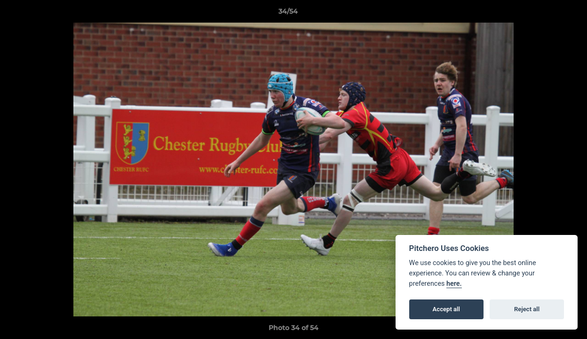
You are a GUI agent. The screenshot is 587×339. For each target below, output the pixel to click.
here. (454, 284)
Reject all (526, 309)
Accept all (446, 309)
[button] (547, 13)
